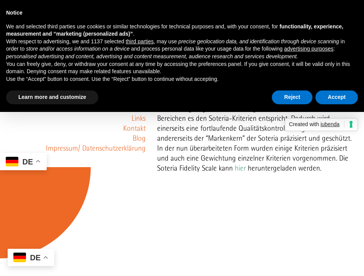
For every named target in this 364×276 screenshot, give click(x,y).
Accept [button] (337, 97)
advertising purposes (308, 49)
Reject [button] (292, 97)
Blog (139, 138)
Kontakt (134, 128)
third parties (140, 41)
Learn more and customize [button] (52, 97)
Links (139, 118)
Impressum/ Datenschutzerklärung (96, 148)
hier (240, 168)
